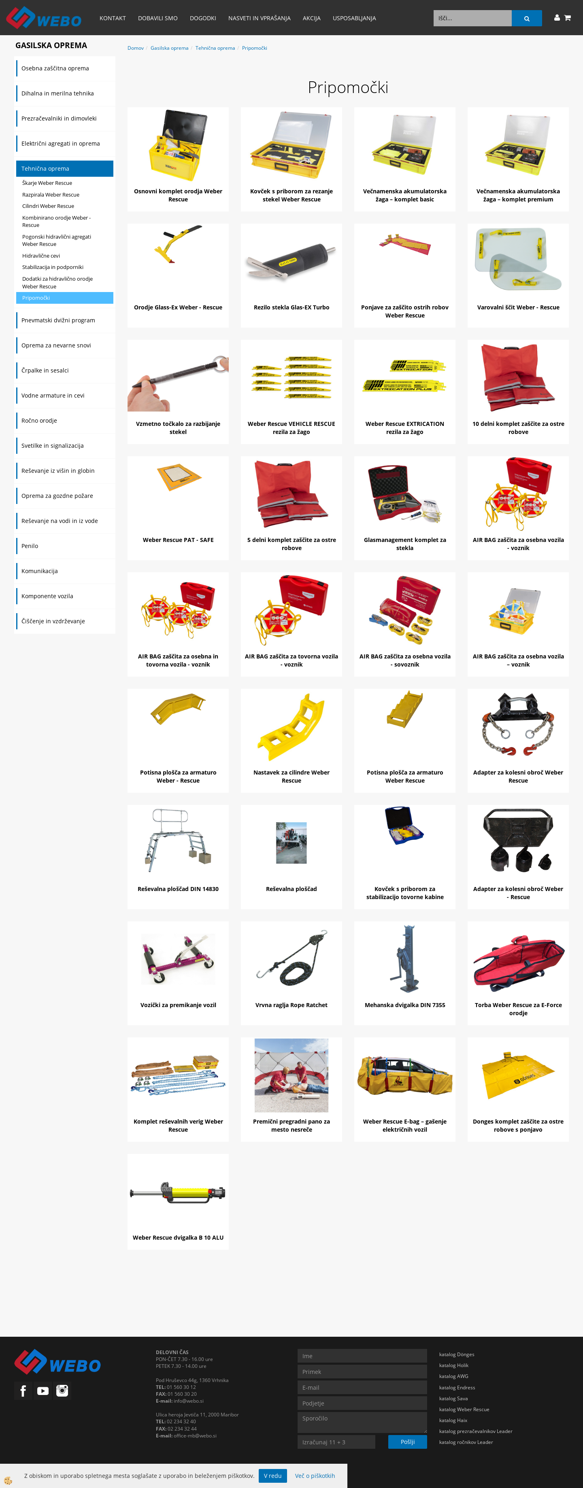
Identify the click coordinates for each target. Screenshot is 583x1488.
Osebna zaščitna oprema (55, 68)
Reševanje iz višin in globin (58, 470)
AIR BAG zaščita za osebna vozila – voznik (518, 660)
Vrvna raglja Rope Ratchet (291, 1005)
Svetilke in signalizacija (52, 445)
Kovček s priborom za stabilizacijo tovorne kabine (405, 893)
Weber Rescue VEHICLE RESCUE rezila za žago (291, 428)
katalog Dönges (456, 1354)
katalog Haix (453, 1420)
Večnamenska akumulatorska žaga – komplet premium (518, 195)
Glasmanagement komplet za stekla (405, 544)
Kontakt (113, 18)
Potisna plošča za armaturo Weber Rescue (405, 776)
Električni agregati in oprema (60, 143)
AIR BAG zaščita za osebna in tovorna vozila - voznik (178, 660)
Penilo (29, 546)
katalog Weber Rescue (464, 1409)
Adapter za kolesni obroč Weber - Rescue (518, 893)
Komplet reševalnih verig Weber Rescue (178, 1125)
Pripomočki (36, 297)
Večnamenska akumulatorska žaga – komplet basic (405, 195)
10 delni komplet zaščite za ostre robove (518, 428)
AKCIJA (312, 18)
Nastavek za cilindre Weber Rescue (291, 776)
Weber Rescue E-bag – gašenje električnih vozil (405, 1125)
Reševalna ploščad (291, 889)
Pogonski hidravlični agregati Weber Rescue (56, 240)
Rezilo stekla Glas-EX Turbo (292, 307)
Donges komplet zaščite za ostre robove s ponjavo (518, 1125)
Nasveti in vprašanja (259, 18)
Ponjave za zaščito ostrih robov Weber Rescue (405, 311)
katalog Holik (453, 1365)
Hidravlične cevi (41, 255)
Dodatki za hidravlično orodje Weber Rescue (57, 282)
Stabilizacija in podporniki (52, 267)
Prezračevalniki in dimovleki (59, 118)
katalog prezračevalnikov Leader (476, 1431)
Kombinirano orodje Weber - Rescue (56, 221)
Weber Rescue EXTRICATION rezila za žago (405, 428)
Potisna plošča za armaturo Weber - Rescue (178, 776)
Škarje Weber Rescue (47, 182)
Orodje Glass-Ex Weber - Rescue (178, 307)
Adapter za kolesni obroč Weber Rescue (518, 776)
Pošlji (408, 1442)
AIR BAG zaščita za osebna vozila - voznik (518, 544)
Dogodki (203, 18)
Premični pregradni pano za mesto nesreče (291, 1125)
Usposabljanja (354, 18)
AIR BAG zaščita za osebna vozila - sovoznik (405, 660)
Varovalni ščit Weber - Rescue (518, 307)
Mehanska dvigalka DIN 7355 (405, 1005)
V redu (273, 1476)
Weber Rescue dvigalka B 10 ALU (178, 1237)
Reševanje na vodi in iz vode (59, 521)
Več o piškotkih (315, 1476)
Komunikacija (39, 571)
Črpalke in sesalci (45, 370)
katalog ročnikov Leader (466, 1442)
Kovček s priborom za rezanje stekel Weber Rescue (291, 195)
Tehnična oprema (45, 168)
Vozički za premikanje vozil (178, 1005)
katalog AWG (453, 1376)
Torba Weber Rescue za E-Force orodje (518, 1009)
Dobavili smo (158, 18)
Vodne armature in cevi (53, 395)
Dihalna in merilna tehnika (57, 93)
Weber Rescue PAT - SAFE (178, 540)
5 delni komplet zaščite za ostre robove (291, 544)
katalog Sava (453, 1398)
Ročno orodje (39, 420)
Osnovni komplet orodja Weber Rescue (178, 195)
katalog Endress (457, 1387)
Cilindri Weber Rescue (48, 206)
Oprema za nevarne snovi (56, 345)
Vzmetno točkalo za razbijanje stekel (178, 428)
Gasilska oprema (170, 47)
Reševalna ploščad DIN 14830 (178, 889)
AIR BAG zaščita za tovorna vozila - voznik (291, 660)
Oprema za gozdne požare (57, 496)
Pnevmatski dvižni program (58, 320)
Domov (136, 47)
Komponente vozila (47, 596)
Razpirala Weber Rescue (50, 194)
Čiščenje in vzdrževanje (53, 621)
